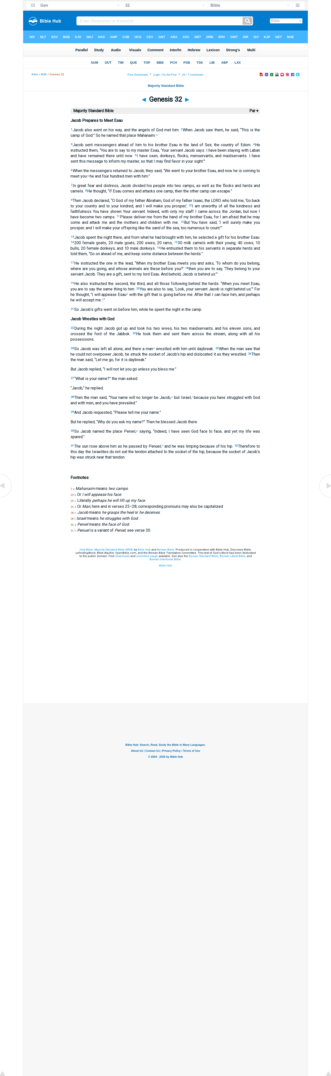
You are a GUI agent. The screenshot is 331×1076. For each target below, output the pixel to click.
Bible (35, 74)
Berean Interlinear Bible (165, 559)
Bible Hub (144, 549)
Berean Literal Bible (232, 556)
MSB (44, 74)
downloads (122, 556)
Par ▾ (253, 110)
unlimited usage (147, 556)
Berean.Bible (165, 549)
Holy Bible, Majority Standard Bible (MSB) (106, 549)
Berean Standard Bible (203, 556)
